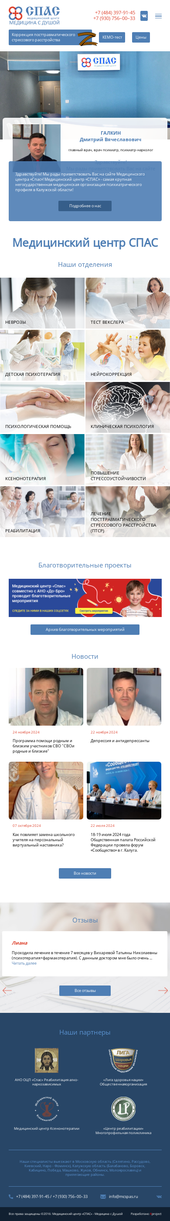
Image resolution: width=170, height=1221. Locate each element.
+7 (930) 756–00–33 (114, 18)
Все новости (85, 873)
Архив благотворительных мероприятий (85, 629)
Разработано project (146, 1214)
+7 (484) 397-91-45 (115, 13)
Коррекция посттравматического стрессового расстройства (43, 37)
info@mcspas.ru (123, 1196)
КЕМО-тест (112, 37)
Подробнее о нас (85, 206)
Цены (141, 37)
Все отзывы (85, 990)
